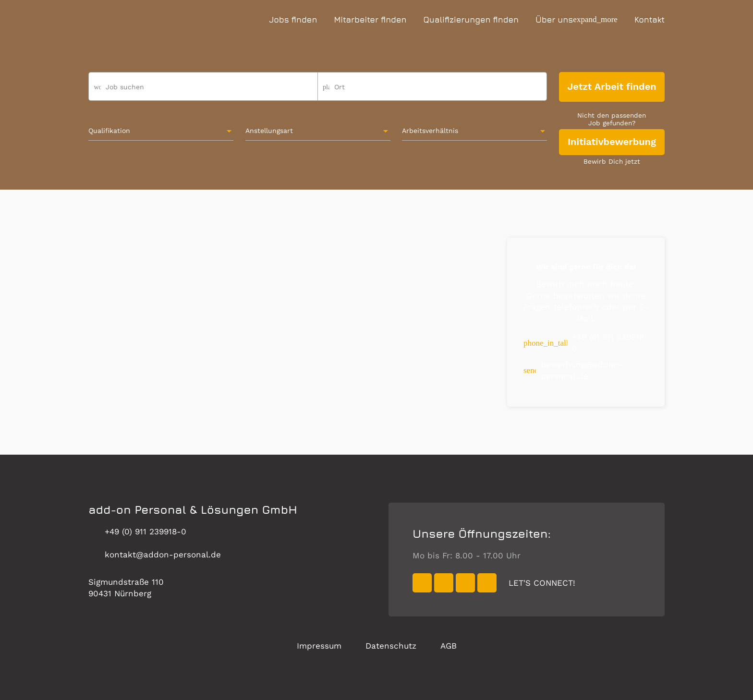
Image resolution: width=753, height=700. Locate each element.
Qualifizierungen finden (471, 19)
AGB (448, 646)
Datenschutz (390, 646)
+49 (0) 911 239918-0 (137, 532)
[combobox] (432, 91)
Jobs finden (293, 19)
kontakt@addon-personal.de (154, 554)
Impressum (319, 646)
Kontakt (649, 19)
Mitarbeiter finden (370, 19)
